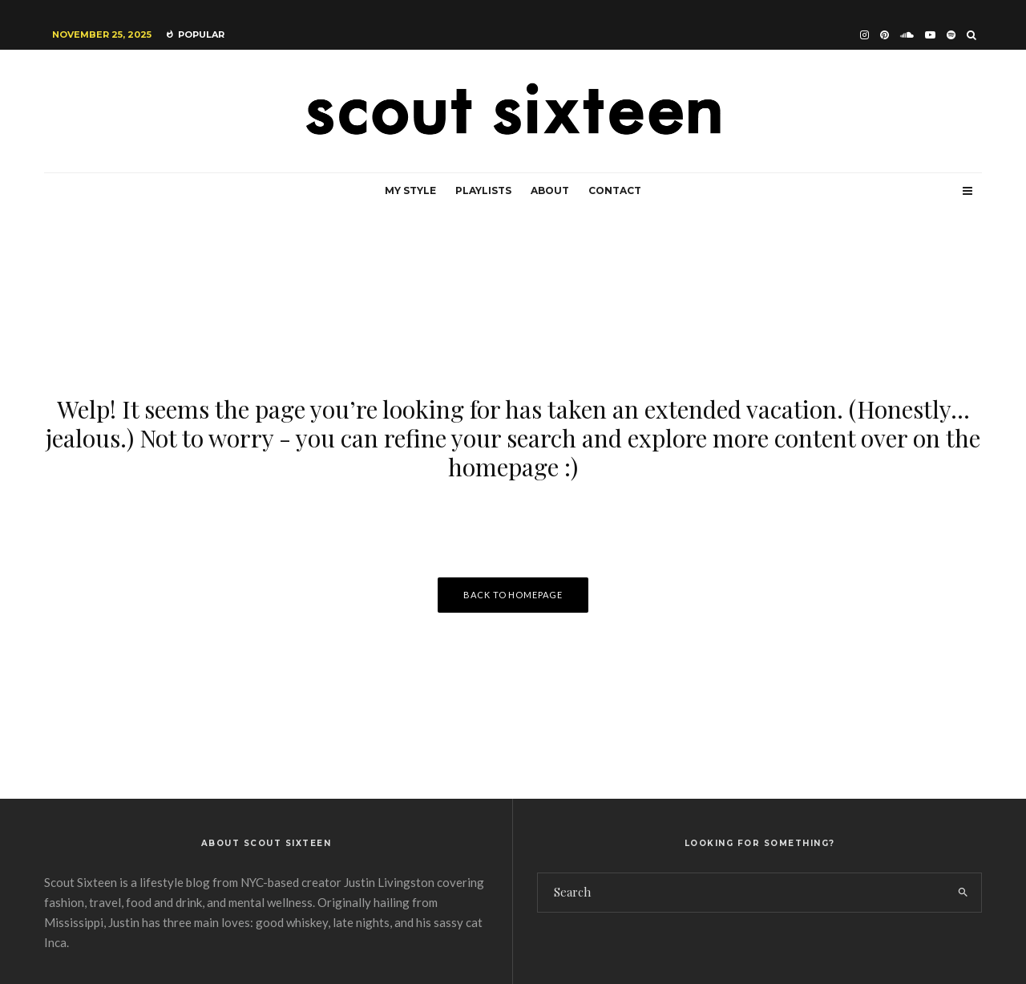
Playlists (483, 190)
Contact (614, 190)
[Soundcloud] (907, 35)
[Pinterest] (885, 35)
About (550, 190)
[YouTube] (930, 35)
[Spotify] (951, 35)
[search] (963, 892)
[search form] (741, 892)
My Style (410, 190)
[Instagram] (864, 35)
